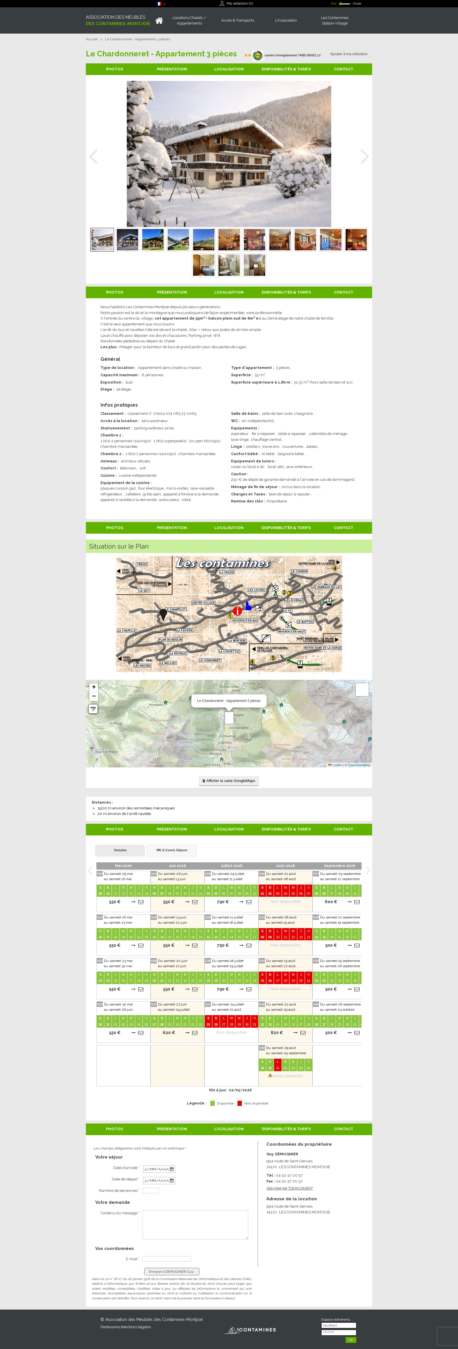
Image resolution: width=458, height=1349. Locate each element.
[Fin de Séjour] (159, 1180)
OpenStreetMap (359, 765)
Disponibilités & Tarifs (286, 69)
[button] (229, 717)
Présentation (172, 69)
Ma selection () (240, 3)
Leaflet (335, 765)
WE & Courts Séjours (172, 850)
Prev (93, 156)
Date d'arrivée (126, 1168)
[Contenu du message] (195, 1224)
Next (364, 156)
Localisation (229, 69)
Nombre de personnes (119, 1190)
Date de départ (126, 1179)
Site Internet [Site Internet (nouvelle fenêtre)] (289, 1188)
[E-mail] (167, 1259)
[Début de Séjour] (159, 1169)
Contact (343, 69)
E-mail (133, 1259)
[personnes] (151, 1190)
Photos (114, 69)
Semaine (120, 850)
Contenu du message (120, 1213)
